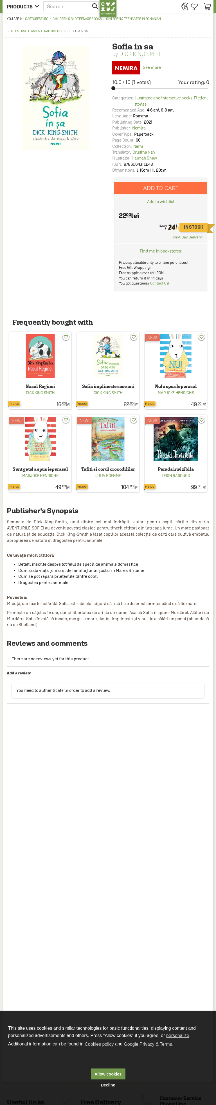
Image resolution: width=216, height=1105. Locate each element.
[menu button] (23, 6)
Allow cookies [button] (108, 1074)
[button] (71, 6)
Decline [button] (108, 1085)
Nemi (138, 146)
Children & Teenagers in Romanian (133, 19)
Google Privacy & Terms (148, 1044)
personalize (177, 1035)
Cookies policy (99, 1044)
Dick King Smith (141, 54)
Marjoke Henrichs (176, 392)
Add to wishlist (161, 201)
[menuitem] (183, 6)
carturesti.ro (36, 19)
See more (136, 67)
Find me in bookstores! (161, 251)
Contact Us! (159, 283)
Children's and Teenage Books (77, 19)
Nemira (138, 128)
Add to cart (161, 188)
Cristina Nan (143, 152)
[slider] (160, 88)
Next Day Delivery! (187, 237)
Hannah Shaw (144, 158)
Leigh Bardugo (176, 475)
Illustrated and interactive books (39, 31)
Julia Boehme (108, 475)
